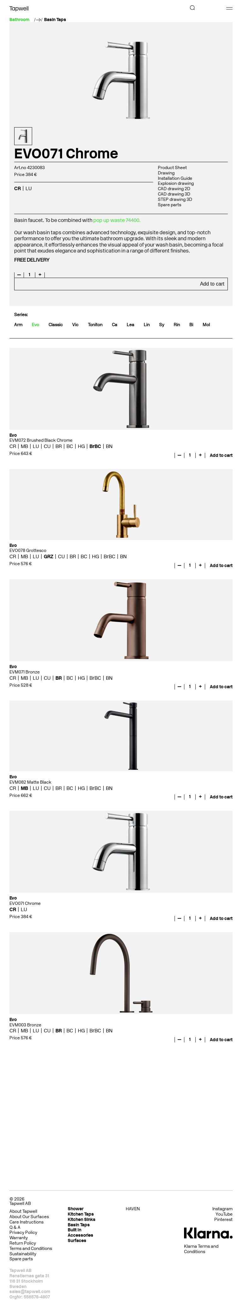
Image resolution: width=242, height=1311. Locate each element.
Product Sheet (172, 167)
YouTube (224, 1214)
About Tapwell (23, 1211)
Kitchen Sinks (81, 1219)
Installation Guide (175, 178)
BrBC (95, 446)
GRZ (48, 556)
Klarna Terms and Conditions (201, 1249)
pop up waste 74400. (117, 220)
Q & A (14, 1227)
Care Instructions (26, 1222)
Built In (74, 1230)
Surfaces (77, 1240)
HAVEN (133, 1209)
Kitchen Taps (81, 1214)
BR (58, 446)
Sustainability (22, 1254)
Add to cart (212, 284)
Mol (206, 324)
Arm (18, 324)
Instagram (222, 1209)
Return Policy (22, 1243)
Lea (130, 324)
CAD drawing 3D (174, 194)
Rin (177, 324)
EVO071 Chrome (25, 903)
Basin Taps (55, 20)
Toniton (95, 324)
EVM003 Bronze (25, 1025)
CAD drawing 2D (174, 188)
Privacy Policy (23, 1232)
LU (29, 188)
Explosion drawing (176, 183)
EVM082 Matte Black (30, 782)
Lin (147, 324)
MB (24, 446)
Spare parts (169, 204)
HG (81, 446)
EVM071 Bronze (24, 672)
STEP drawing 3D (175, 199)
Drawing (166, 173)
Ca (114, 324)
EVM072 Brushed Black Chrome (40, 440)
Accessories (80, 1235)
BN (109, 446)
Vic (75, 324)
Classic (56, 324)
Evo (35, 324)
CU (47, 446)
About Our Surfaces (29, 1216)
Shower (76, 1209)
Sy (161, 324)
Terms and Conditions (30, 1248)
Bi (191, 324)
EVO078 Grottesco (27, 550)
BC (69, 446)
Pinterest (223, 1219)
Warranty (18, 1237)
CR (17, 188)
